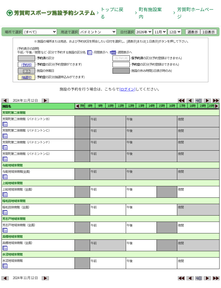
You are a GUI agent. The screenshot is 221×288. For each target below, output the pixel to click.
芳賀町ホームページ (195, 13)
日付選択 (127, 31)
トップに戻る (111, 13)
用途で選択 (69, 31)
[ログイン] (127, 89)
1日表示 (209, 31)
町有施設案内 (150, 13)
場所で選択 (13, 31)
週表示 (193, 31)
